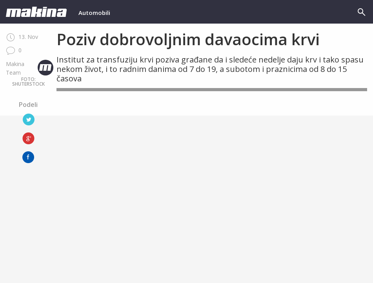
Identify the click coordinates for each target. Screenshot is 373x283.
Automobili (94, 13)
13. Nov (22, 36)
